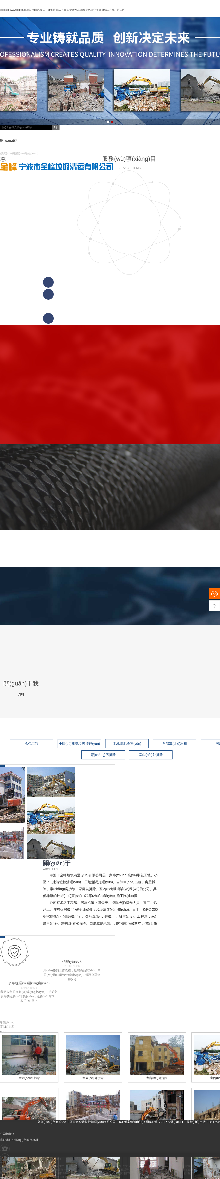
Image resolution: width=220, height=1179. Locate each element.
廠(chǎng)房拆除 (103, 755)
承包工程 (31, 743)
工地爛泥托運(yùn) (127, 743)
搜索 (55, 127)
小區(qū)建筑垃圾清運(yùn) (79, 743)
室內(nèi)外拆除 (151, 755)
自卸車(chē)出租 (174, 743)
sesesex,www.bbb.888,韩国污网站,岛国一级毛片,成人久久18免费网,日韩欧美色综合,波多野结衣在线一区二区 (62, 9)
